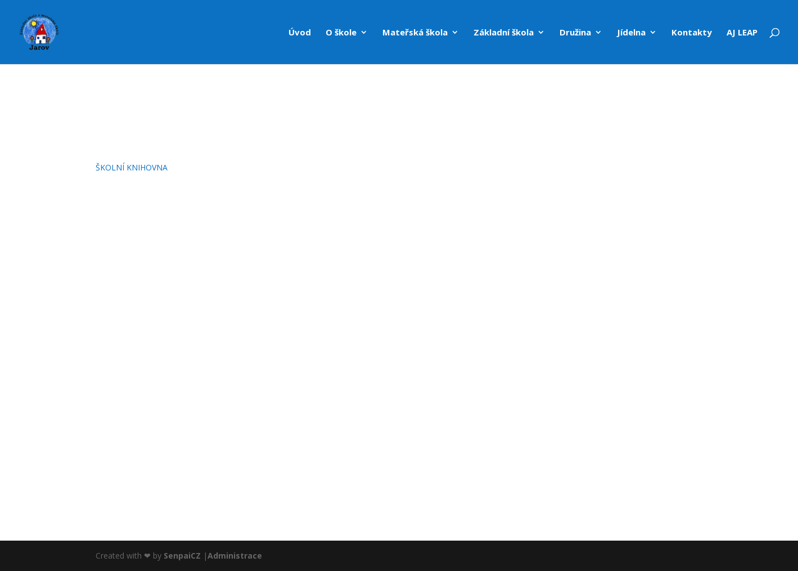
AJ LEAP (742, 33)
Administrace (235, 555)
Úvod (299, 33)
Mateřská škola (415, 33)
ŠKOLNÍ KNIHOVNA (132, 167)
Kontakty (691, 33)
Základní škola (504, 33)
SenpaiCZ (182, 555)
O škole (341, 33)
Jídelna (631, 33)
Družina (575, 33)
